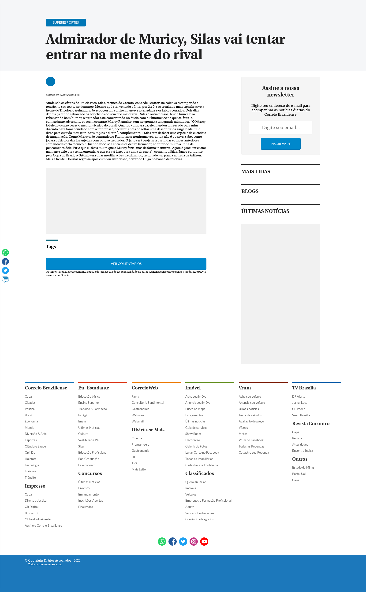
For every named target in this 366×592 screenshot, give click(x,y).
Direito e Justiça (36, 500)
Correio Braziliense (46, 388)
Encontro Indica (302, 450)
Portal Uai (299, 474)
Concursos (90, 473)
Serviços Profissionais (199, 513)
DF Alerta (298, 396)
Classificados (199, 473)
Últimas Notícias (89, 427)
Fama (135, 396)
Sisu (81, 446)
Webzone (138, 415)
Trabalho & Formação (92, 409)
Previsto (84, 488)
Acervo (137, 6)
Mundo (29, 427)
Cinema (137, 438)
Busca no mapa (195, 409)
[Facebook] (310, 8)
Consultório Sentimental (148, 402)
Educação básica (89, 396)
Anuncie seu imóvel (198, 402)
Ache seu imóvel (196, 396)
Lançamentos (194, 415)
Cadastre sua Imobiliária (201, 465)
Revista (297, 438)
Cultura (83, 434)
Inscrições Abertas (90, 500)
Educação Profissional (92, 452)
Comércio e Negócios (199, 519)
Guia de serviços (196, 427)
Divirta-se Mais (148, 430)
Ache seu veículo (250, 396)
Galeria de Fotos (196, 446)
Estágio (83, 415)
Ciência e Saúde (35, 446)
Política (30, 409)
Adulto (189, 507)
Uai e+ (296, 480)
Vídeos (243, 427)
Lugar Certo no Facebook (202, 452)
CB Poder (298, 409)
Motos (243, 434)
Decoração (192, 440)
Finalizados (85, 507)
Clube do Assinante (38, 519)
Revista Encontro (311, 423)
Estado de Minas (303, 467)
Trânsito (30, 477)
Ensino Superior (88, 402)
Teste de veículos (250, 415)
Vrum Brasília (301, 415)
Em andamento (88, 494)
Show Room (193, 434)
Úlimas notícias (195, 421)
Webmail (138, 421)
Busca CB (31, 513)
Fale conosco (86, 465)
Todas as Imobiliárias (199, 459)
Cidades (30, 402)
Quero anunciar (195, 482)
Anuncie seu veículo (252, 402)
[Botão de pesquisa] (47, 6)
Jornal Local (300, 402)
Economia (31, 421)
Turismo (30, 471)
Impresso (35, 486)
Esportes (31, 440)
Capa (28, 396)
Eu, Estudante (93, 388)
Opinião (30, 452)
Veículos (190, 494)
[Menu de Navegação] (33, 6)
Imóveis (190, 488)
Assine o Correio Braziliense (43, 525)
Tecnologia (32, 465)
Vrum (245, 388)
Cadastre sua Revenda (254, 452)
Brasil (28, 415)
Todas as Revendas (251, 446)
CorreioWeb (145, 388)
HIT (134, 457)
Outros (299, 459)
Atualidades (300, 444)
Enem (82, 421)
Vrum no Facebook (251, 440)
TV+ (135, 463)
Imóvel (193, 388)
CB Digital (31, 507)
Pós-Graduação (88, 459)
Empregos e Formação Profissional (208, 500)
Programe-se (140, 444)
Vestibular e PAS (89, 440)
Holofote (31, 459)
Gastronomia (140, 409)
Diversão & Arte (36, 434)
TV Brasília (304, 388)
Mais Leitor (139, 469)
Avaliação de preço (251, 421)
